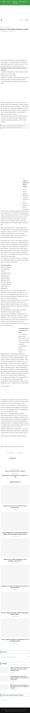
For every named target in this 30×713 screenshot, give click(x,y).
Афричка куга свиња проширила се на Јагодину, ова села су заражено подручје (19, 686)
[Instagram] (22, 20)
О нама (3, 1)
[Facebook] (19, 20)
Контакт (9, 1)
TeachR (23, 711)
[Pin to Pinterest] (21, 453)
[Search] (28, 20)
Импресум (15, 3)
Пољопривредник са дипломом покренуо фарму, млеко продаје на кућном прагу (19, 678)
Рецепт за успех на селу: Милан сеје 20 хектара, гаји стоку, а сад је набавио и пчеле (20, 669)
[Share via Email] (22, 453)
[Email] (24, 20)
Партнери (14, 1)
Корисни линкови (22, 1)
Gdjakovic (12, 458)
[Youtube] (23, 20)
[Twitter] (20, 20)
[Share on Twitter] (20, 453)
